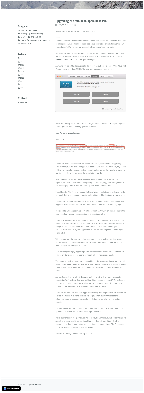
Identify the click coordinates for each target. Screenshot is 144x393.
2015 (22, 81)
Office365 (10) (36, 37)
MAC (8, 5)
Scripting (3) (34, 40)
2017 (22, 74)
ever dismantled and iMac (65, 60)
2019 (22, 68)
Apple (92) (24, 30)
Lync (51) (23, 37)
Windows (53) (25, 43)
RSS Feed (23, 102)
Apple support (112, 124)
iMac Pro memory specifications (67, 133)
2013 (22, 88)
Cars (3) (34, 30)
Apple (75, 25)
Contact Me (37, 385)
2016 (22, 78)
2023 (22, 58)
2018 (22, 71)
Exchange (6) (25, 34)
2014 (22, 84)
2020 (22, 65)
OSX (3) (23, 40)
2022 (22, 61)
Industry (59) (38, 34)
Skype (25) (46, 40)
